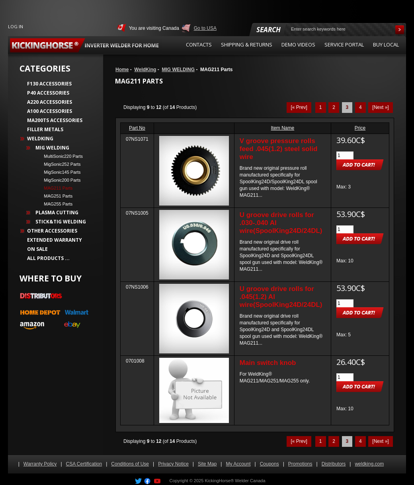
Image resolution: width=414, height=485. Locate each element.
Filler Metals (45, 129)
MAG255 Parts (55, 204)
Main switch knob (268, 363)
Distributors (334, 464)
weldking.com (369, 464)
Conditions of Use (130, 464)
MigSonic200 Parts (60, 180)
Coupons (269, 464)
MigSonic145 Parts (60, 172)
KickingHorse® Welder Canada (235, 480)
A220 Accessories (49, 102)
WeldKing (145, 69)
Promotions (300, 464)
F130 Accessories (49, 83)
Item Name (283, 128)
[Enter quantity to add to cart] (344, 155)
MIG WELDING (178, 69)
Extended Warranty (54, 240)
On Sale (37, 249)
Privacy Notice (173, 464)
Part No (137, 128)
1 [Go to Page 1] (320, 107)
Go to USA (205, 28)
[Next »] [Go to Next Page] (380, 107)
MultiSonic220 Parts (61, 156)
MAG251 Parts (55, 196)
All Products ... (48, 258)
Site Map (207, 464)
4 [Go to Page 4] (360, 107)
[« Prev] (299, 107)
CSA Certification (84, 464)
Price (360, 128)
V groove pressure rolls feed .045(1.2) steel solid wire (279, 149)
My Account (238, 464)
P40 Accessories (48, 92)
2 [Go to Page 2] (333, 107)
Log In (15, 26)
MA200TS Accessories (54, 120)
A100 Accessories (49, 111)
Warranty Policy (40, 464)
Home (122, 69)
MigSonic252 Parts (60, 164)
